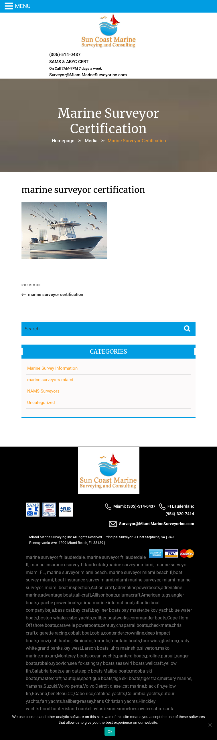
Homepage (63, 140)
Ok (109, 731)
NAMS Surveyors (43, 391)
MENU (23, 6)
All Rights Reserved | (88, 537)
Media (91, 140)
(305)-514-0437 (65, 54)
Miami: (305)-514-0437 (130, 506)
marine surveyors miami (50, 379)
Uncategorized (41, 402)
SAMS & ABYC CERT (68, 61)
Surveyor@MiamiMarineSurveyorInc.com (88, 74)
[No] (210, 725)
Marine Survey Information (52, 368)
